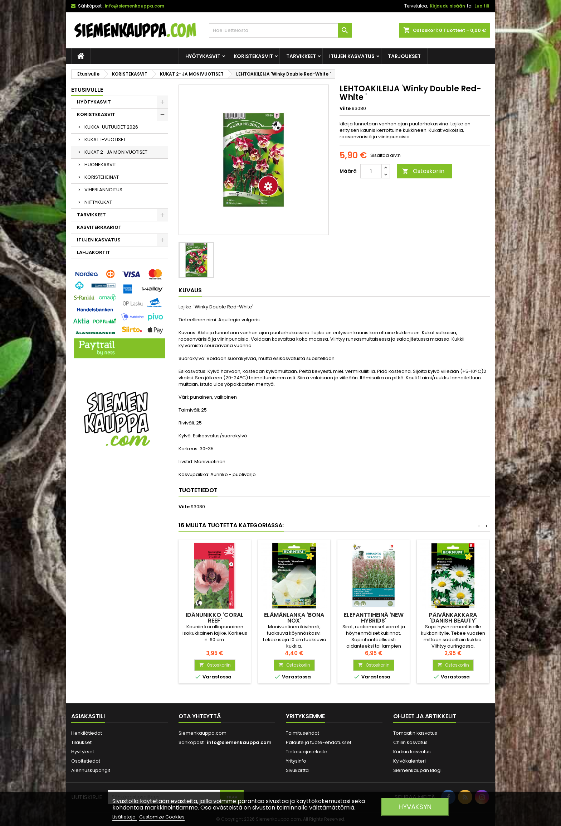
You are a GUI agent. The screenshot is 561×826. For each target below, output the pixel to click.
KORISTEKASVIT (253, 56)
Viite (345, 108)
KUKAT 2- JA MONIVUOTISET (115, 152)
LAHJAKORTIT (93, 252)
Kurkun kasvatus (412, 751)
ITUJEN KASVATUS (352, 56)
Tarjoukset (404, 56)
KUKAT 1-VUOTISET (105, 139)
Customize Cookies (162, 816)
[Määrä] (371, 171)
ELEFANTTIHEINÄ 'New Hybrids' (374, 618)
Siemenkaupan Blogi (417, 770)
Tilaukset (81, 742)
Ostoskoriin (423, 171)
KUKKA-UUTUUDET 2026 (111, 127)
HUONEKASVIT (100, 164)
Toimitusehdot (302, 733)
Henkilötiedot (86, 733)
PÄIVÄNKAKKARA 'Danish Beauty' (453, 618)
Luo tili (481, 6)
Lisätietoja (124, 816)
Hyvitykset (82, 751)
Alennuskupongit (90, 770)
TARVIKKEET (301, 56)
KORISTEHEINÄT (101, 177)
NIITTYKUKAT (98, 202)
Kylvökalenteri (409, 761)
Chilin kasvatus (410, 742)
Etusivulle (87, 90)
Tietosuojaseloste (306, 751)
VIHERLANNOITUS (103, 189)
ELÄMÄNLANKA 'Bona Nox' (294, 618)
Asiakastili (88, 716)
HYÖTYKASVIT (202, 56)
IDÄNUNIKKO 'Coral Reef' (215, 618)
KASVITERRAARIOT (99, 227)
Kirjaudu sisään (447, 6)
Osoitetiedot (85, 761)
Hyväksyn (415, 806)
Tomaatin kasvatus (415, 733)
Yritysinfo (296, 761)
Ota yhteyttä (200, 716)
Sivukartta (297, 770)
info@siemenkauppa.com (134, 6)
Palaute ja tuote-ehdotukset (318, 742)
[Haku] (280, 30)
